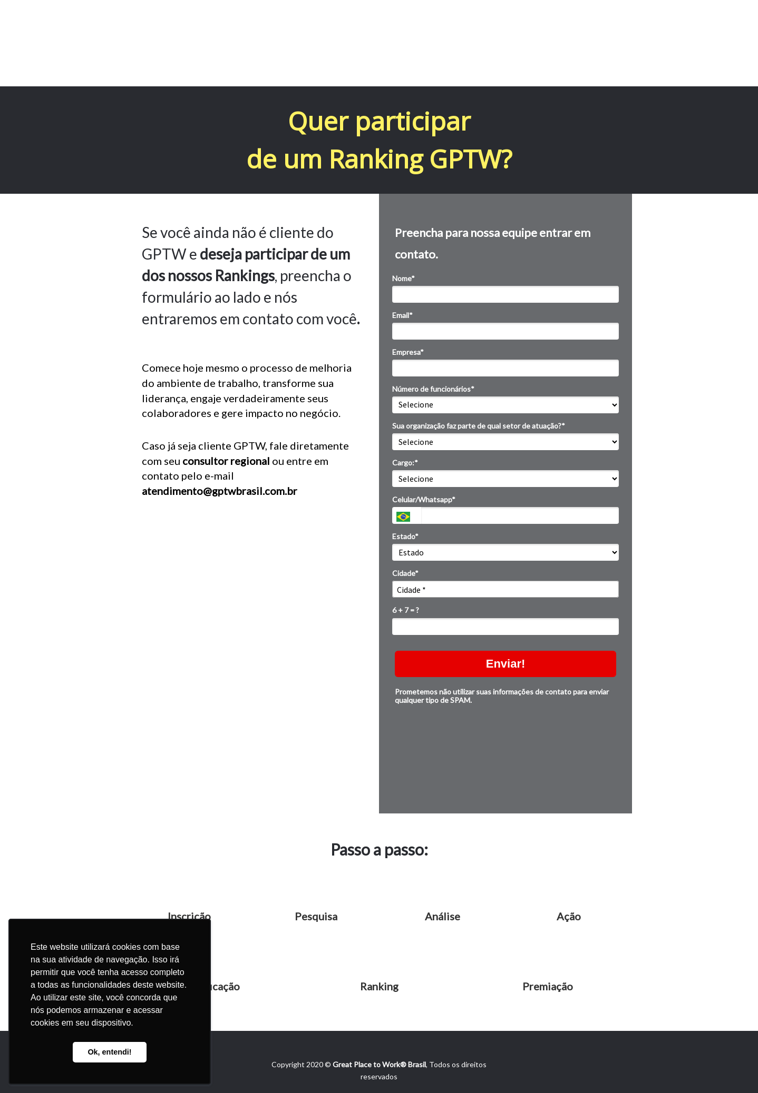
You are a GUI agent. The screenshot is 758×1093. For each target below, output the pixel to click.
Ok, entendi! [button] (109, 1052)
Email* (402, 315)
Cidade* (405, 573)
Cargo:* (405, 462)
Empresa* (408, 351)
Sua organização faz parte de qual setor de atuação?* (478, 425)
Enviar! (506, 663)
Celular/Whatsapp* (423, 499)
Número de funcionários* (433, 388)
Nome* (403, 278)
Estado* (405, 536)
